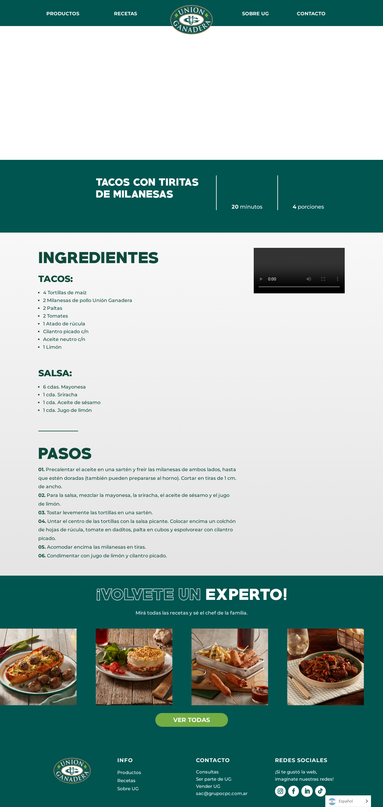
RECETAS (125, 13)
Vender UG (208, 786)
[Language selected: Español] (348, 801)
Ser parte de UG (214, 779)
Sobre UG (128, 788)
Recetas (126, 780)
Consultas (207, 772)
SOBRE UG (255, 13)
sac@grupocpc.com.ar (221, 793)
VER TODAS (191, 719)
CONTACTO (311, 13)
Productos (62, 13)
